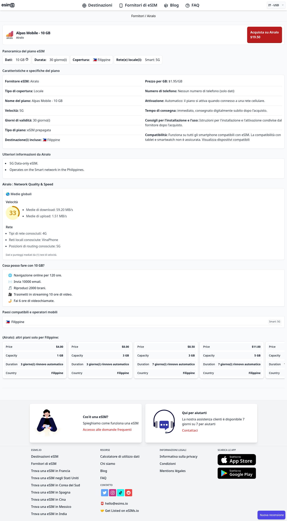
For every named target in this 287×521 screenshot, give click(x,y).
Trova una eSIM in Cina (48, 499)
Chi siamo (107, 463)
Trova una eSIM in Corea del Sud (55, 485)
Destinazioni (97, 5)
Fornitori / (139, 16)
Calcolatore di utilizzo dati (120, 456)
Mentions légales (173, 471)
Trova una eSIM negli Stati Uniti (55, 478)
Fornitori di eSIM (138, 5)
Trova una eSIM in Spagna (50, 492)
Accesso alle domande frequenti (107, 429)
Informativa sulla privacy (178, 456)
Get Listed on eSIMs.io (119, 510)
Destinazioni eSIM (44, 456)
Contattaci (190, 430)
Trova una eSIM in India (49, 514)
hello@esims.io (115, 503)
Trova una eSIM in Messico (51, 506)
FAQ (192, 5)
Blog (171, 5)
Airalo (151, 16)
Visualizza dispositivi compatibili (226, 139)
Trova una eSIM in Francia (50, 471)
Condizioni (168, 463)
